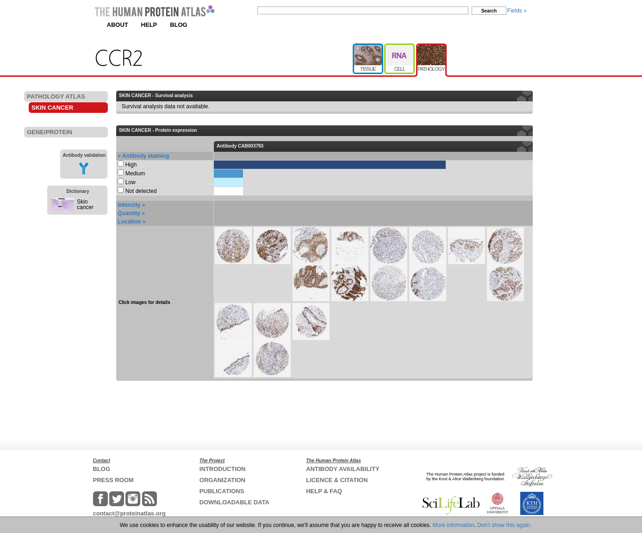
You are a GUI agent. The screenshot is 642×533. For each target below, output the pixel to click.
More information (453, 525)
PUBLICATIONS (221, 491)
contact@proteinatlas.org (129, 513)
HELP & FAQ (324, 491)
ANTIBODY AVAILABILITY (342, 468)
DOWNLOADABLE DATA (234, 502)
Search (489, 10)
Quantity (129, 213)
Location (129, 221)
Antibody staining (145, 156)
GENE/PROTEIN (49, 132)
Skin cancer (85, 204)
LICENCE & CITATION (337, 480)
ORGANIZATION (222, 480)
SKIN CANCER (52, 107)
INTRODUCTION (222, 468)
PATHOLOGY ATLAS (56, 96)
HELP (149, 24)
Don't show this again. (504, 525)
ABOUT (117, 24)
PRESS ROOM (113, 480)
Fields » (517, 10)
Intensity (129, 205)
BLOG (178, 24)
